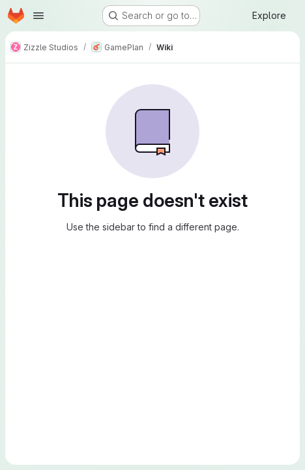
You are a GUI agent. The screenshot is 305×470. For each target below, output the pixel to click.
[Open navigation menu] (38, 15)
